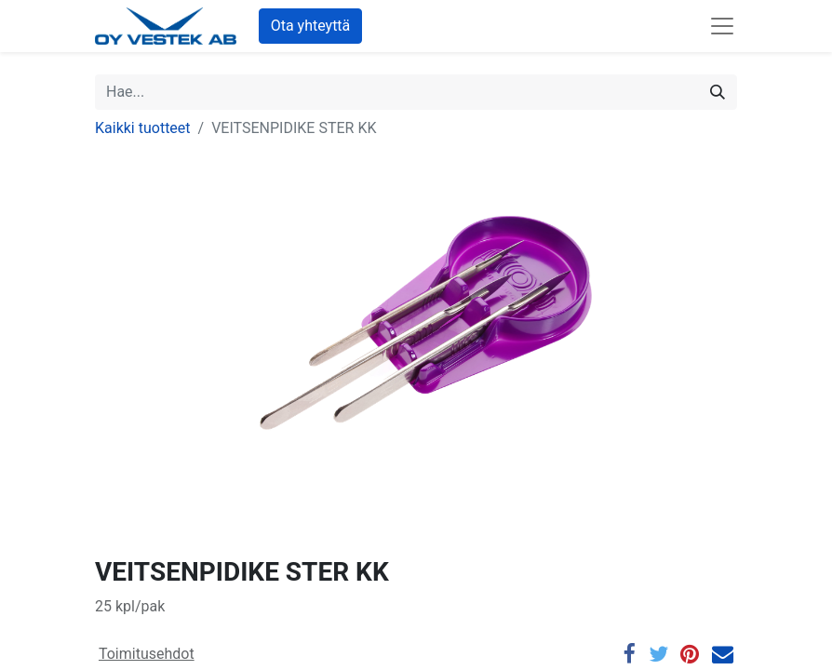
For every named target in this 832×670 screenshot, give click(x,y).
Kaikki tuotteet (143, 128)
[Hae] (717, 92)
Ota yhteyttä (311, 25)
